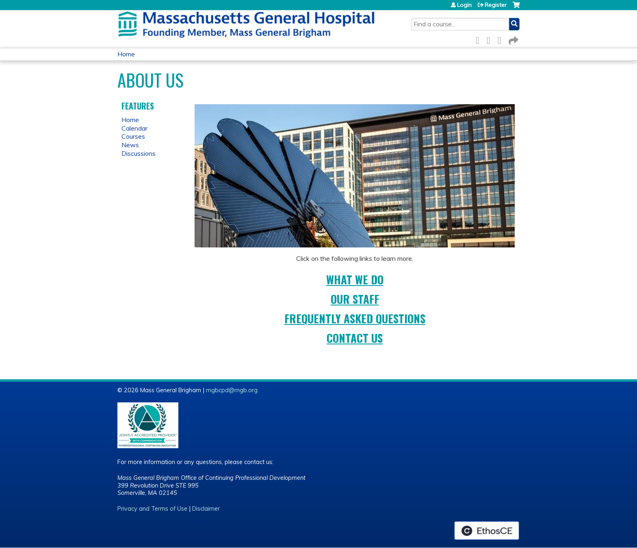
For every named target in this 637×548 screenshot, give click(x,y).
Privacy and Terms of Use (152, 508)
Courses (133, 136)
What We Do (355, 279)
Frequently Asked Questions (354, 318)
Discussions (138, 153)
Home (126, 54)
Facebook (480, 39)
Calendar (134, 128)
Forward (513, 39)
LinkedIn (502, 39)
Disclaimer (206, 508)
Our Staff (355, 299)
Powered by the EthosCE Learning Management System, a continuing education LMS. (487, 530)
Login (464, 5)
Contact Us (355, 338)
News (130, 145)
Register (496, 5)
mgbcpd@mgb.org (232, 390)
